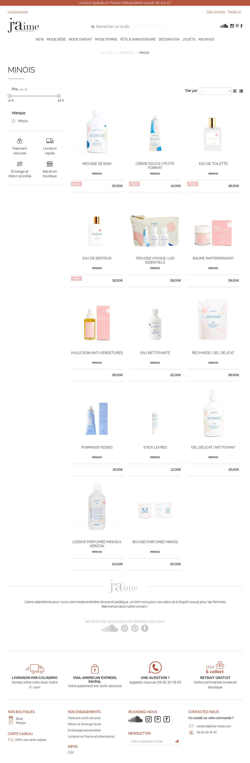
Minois (23, 121)
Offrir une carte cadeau (31, 739)
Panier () (234, 12)
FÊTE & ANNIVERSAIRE (138, 39)
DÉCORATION (169, 39)
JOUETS (189, 39)
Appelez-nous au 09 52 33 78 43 (155, 682)
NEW (40, 39)
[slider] (9, 95)
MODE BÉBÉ (56, 39)
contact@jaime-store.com (214, 726)
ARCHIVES (206, 39)
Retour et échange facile (84, 724)
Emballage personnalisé (84, 730)
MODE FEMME (106, 39)
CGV (71, 752)
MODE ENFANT (80, 39)
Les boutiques (18, 12)
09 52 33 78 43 (206, 732)
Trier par (191, 91)
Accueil (107, 52)
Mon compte (216, 12)
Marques (127, 52)
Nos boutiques (21, 712)
